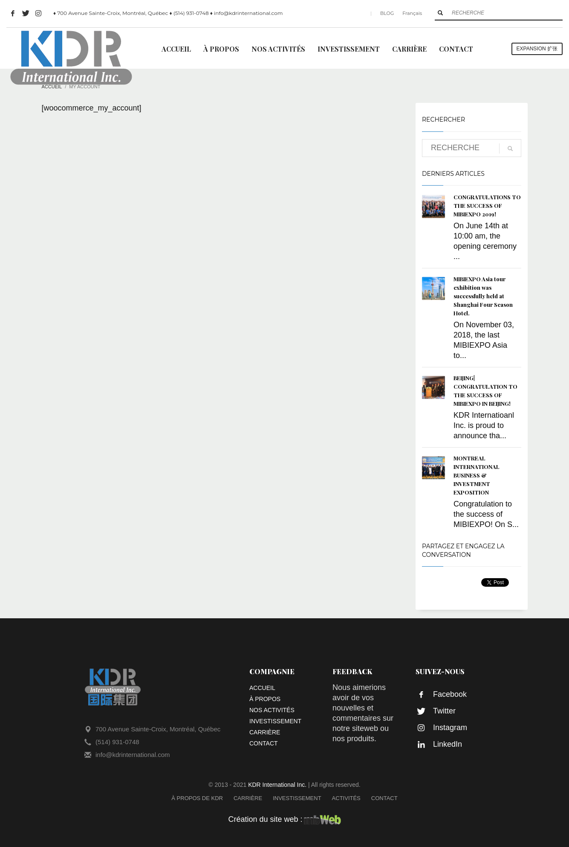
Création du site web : (284, 819)
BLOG (387, 13)
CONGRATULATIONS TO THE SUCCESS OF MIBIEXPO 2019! (487, 205)
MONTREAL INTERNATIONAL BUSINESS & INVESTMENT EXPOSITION (476, 475)
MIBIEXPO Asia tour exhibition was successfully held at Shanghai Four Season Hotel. (483, 296)
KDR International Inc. (277, 784)
